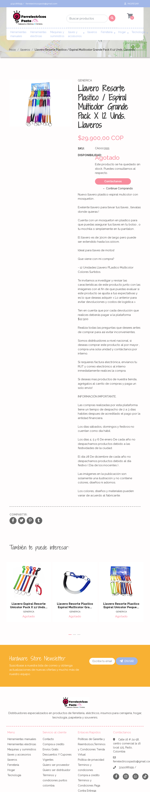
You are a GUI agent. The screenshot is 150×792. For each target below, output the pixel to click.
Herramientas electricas (38, 34)
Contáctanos (113, 181)
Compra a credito (53, 744)
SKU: (81, 148)
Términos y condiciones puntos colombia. (55, 780)
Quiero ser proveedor (56, 764)
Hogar (122, 32)
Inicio (12, 49)
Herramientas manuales (18, 34)
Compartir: (18, 514)
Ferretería (106, 32)
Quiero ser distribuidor (56, 770)
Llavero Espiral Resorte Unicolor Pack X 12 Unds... (28, 605)
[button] (70, 634)
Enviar (127, 661)
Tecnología (138, 32)
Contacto (48, 739)
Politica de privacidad (91, 759)
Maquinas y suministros (57, 34)
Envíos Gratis (50, 749)
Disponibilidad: (85, 155)
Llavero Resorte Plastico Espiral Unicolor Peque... (121, 605)
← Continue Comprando (118, 188)
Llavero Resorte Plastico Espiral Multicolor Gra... (75, 605)
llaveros (92, 32)
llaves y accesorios (75, 34)
